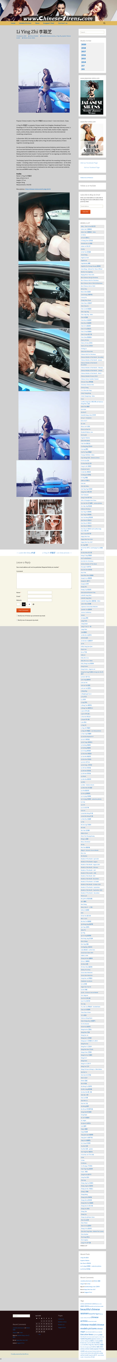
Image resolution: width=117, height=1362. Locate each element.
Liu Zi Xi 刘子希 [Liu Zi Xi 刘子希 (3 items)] (83, 1344)
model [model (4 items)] (92, 1347)
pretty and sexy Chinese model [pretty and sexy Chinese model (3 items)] (92, 1351)
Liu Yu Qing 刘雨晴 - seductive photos (91, 799)
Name (18, 592)
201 (83, 69)
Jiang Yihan (84, 629)
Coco (82, 399)
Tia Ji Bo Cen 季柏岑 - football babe (90, 1007)
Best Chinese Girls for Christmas (90, 280)
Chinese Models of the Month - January (91, 360)
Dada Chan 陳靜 (85, 406)
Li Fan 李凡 (84, 697)
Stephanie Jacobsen (86, 981)
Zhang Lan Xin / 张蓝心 (87, 1189)
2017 (83, 51)
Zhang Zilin (84, 1211)
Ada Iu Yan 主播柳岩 (86, 229)
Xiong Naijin (84, 1115)
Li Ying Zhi (58, 36)
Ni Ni (82, 913)
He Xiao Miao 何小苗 (86, 552)
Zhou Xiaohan (84, 1234)
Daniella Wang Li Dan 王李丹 (88, 415)
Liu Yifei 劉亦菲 (85, 790)
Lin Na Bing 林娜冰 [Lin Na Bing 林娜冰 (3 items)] (98, 1341)
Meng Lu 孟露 (84, 839)
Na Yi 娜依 (83, 901)
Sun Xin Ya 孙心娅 (85, 998)
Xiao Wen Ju (84, 1100)
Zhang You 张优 (85, 1208)
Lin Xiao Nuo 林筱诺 (86, 753)
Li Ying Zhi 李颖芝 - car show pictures (91, 731)
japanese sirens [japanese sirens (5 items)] (95, 1339)
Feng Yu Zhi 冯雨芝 (86, 466)
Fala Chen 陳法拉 (85, 443)
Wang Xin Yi (84, 1058)
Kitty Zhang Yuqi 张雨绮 (87, 663)
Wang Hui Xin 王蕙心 (86, 1029)
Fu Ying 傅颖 (84, 477)
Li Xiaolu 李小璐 (85, 719)
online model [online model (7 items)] (89, 1349)
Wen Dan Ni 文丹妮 (86, 1075)
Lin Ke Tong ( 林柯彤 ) (87, 742)
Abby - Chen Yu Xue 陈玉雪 (88, 226)
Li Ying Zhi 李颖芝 (85, 728)
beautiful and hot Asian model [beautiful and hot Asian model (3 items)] (96, 1306)
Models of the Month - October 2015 (91, 884)
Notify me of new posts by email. (28, 620)
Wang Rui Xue (84, 1043)
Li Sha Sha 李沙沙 (85, 716)
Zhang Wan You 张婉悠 (87, 1203)
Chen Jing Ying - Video (87, 314)
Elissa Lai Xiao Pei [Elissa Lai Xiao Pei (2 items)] (98, 1332)
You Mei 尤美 (84, 1146)
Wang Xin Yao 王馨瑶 (86, 1055)
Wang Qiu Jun (84, 1035)
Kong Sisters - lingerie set (88, 669)
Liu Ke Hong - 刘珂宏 (86, 765)
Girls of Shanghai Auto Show (88, 500)
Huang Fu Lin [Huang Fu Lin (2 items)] (97, 1337)
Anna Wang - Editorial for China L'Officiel (91, 269)
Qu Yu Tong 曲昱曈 (86, 935)
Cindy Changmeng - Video (88, 396)
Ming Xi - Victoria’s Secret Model (89, 850)
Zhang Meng (84, 1194)
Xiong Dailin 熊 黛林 (86, 1112)
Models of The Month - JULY (88, 870)
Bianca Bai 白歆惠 (86, 292)
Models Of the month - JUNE (88, 873)
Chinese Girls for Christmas (88, 354)
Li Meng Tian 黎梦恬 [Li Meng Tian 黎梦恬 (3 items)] (89, 1341)
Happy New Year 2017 (87, 542)
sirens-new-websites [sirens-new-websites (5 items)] (93, 1353)
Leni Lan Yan (84, 682)
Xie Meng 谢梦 (85, 1106)
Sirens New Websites (87, 972)
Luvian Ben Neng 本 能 (25, 553)
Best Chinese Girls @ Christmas (89, 277)
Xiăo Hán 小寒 (84, 1095)
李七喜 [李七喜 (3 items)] (93, 1357)
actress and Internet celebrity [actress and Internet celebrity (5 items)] (88, 1304)
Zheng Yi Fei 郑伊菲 (86, 1228)
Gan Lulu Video (85, 486)
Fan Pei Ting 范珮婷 (86, 452)
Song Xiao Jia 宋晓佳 (86, 978)
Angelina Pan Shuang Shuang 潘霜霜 (91, 266)
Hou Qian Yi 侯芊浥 (86, 567)
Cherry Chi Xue (85, 340)
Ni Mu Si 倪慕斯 (85, 910)
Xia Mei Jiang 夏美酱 (86, 1089)
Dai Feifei (83, 409)
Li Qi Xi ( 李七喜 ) (85, 711)
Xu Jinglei (83, 1120)
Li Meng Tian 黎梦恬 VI (87, 708)
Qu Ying (83, 933)
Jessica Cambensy (86, 612)
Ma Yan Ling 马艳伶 (86, 824)
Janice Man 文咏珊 (86, 604)
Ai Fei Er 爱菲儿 (85, 238)
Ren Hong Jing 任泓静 (87, 938)
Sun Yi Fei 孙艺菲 (85, 1001)
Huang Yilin (84, 587)
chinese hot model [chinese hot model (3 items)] (92, 1321)
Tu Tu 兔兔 (83, 1015)
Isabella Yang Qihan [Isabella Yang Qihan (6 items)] (85, 1339)
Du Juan (83, 423)
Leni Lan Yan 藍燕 (85, 685)
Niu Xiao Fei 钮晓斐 (86, 921)
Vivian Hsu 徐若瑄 (85, 1026)
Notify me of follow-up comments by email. (31, 616)
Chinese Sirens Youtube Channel (89, 379)
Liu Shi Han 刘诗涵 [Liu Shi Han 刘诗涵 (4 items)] (94, 1343)
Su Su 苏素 (84, 984)
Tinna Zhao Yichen (86, 1012)
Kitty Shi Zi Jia (85, 658)
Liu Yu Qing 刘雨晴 (86, 796)
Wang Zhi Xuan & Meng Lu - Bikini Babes (91, 1069)
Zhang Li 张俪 (84, 1191)
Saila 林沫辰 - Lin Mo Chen (88, 950)
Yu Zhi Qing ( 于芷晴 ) (86, 1166)
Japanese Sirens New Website (89, 606)
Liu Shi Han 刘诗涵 (86, 768)
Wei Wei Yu (84, 1072)
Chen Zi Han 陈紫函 (86, 331)
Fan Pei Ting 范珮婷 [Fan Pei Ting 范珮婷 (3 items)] (97, 1334)
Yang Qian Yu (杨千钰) (87, 1137)
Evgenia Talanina (85, 438)
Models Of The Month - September (90, 887)
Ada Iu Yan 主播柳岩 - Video (88, 232)
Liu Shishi (83, 776)
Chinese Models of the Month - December (92, 357)
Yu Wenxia (83, 1163)
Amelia (83, 249)
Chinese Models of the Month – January (91, 370)
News (37, 23)
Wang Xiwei (84, 1061)
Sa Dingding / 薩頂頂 (86, 947)
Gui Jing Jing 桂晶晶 (86, 506)
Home (13, 23)
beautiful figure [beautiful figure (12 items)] (94, 1314)
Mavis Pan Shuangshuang (88, 836)
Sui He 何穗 (84, 989)
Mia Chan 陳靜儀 (85, 847)
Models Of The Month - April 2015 (90, 859)
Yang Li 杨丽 (84, 1129)
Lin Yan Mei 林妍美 (86, 756)
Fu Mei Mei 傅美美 (86, 472)
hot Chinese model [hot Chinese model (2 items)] (90, 1337)
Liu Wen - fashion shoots (87, 785)
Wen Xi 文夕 (84, 1078)
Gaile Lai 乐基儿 (85, 480)
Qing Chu (83, 930)
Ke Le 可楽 (84, 652)
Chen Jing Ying (85, 311)
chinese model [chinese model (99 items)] (88, 1324)
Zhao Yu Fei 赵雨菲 (86, 1225)
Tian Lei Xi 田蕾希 (85, 1009)
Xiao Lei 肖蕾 (84, 1098)
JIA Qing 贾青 (84, 618)
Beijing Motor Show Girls (87, 275)
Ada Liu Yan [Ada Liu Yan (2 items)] (99, 1303)
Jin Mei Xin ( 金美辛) (86, 635)
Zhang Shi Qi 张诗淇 (86, 1200)
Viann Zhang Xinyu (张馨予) (88, 1021)
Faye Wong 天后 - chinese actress (90, 458)
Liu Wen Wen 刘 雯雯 (86, 788)
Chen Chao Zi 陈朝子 (86, 303)
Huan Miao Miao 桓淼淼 (87, 575)
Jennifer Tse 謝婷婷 (86, 609)
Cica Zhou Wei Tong (86, 390)
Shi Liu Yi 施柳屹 (85, 961)
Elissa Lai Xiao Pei (85, 429)
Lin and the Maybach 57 (87, 736)
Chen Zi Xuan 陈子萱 (86, 334)
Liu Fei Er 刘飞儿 (85, 762)
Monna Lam (84, 896)
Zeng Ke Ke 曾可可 (86, 1174)
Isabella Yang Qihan (86, 595)
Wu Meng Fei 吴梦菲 (86, 1086)
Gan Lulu (83, 483)
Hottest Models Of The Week (89, 564)
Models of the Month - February (89, 867)
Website (19, 600)
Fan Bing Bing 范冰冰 (86, 446)
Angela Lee (84, 260)
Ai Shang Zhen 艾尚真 (87, 240)
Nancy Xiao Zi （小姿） (87, 907)
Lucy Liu (83, 810)
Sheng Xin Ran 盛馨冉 (87, 958)
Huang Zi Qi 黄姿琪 (86, 589)
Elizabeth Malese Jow (87, 432)
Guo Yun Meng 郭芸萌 (87, 517)
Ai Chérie (83, 235)
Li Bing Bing (84, 691)
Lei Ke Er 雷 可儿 (85, 677)
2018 (83, 48)
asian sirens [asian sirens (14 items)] (84, 1306)
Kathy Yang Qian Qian (86, 646)
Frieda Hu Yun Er (85, 469)
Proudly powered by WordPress (20, 1354)
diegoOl (82, 1284)
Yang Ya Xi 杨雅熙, (86, 1140)
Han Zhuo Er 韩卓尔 (86, 520)
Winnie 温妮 (84, 1080)
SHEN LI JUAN (84, 955)
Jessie (83, 615)
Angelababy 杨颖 (85, 263)
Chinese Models (34, 36)
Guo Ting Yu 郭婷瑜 (86, 512)
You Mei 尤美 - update (87, 1149)
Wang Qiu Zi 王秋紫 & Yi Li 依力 (89, 1041)
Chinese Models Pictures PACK (89, 376)
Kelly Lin (83, 655)
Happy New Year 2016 (87, 539)
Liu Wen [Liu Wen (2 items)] (101, 1342)
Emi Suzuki (84, 435)
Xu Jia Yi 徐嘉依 (85, 1117)
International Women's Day (88, 592)
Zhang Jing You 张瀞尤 (87, 1183)
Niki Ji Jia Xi (84, 918)
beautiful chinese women (48, 36)
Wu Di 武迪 (84, 1083)
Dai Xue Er (83, 412)
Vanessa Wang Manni (86, 1018)
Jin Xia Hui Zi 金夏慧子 (87, 641)
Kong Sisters (84, 666)
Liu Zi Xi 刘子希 (85, 807)
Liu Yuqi (83, 802)
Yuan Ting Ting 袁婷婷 (87, 1169)
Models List (61, 1324)
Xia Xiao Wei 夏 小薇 (86, 1092)
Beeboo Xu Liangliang (87, 272)
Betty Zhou (84, 289)
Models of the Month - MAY (88, 876)
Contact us (62, 23)
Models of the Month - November (90, 879)
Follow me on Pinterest (86, 177)
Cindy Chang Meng (86, 393)
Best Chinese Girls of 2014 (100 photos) (91, 283)
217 (83, 65)
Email (18, 596)
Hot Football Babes (86, 558)
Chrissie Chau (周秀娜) (87, 382)
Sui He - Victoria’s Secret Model (89, 992)
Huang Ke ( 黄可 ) (85, 581)
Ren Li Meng (84, 941)
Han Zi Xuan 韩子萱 (86, 533)
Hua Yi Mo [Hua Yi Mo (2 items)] (102, 1337)
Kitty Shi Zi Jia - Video (87, 660)
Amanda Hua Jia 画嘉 (86, 243)
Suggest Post (48, 23)
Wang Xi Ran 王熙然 (86, 1052)
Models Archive (25, 23)
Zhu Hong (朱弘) (85, 1237)
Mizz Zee (83, 853)
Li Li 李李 (83, 699)
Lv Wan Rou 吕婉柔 (86, 819)
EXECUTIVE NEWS (85, 440)
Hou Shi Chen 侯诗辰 (86, 569)
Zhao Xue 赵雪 (85, 1220)
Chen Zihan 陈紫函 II (86, 337)
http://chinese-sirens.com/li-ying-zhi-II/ (38, 189)
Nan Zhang (84, 904)
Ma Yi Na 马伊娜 (85, 830)
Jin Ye (82, 643)
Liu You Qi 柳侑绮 (85, 793)
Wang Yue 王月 (85, 1066)
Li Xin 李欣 (83, 722)
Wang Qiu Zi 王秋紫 (86, 1038)
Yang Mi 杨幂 (84, 1132)
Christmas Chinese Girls (87, 384)
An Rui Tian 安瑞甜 (86, 252)
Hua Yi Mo (83, 572)
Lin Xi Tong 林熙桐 (86, 751)
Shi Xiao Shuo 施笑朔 (86, 967)
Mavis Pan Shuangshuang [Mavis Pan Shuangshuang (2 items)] (85, 1347)
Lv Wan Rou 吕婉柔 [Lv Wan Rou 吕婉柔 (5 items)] (98, 1344)
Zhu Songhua (84, 1240)
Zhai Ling (83, 1180)
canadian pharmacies (86, 1281)
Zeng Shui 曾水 (85, 1177)
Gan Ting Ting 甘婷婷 (86, 489)
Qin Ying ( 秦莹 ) (85, 927)
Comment (19, 571)
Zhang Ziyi (84, 1214)
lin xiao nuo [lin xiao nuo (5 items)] (83, 1343)
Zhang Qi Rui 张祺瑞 (86, 1197)
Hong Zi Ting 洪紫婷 (86, 555)
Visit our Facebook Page (89, 163)
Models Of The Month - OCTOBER (90, 881)
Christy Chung (84, 387)
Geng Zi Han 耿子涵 (86, 497)
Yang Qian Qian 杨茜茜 (87, 1134)
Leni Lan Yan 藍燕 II (86, 688)
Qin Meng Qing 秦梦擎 (87, 924)
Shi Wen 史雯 (84, 964)
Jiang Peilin (84, 621)
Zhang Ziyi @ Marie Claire (88, 1217)
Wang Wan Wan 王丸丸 (87, 1049)
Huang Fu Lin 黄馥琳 (86, 578)
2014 (83, 62)
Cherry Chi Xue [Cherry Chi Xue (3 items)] (87, 1317)
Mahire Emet (84, 833)
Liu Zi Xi (83, 805)
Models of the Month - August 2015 (90, 864)
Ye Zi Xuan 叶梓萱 (85, 1143)
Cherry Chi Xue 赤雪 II (87, 343)
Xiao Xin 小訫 (84, 1103)
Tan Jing (83, 1004)
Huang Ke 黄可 (85, 584)
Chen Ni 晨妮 (84, 317)
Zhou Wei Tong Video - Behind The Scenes (92, 1231)
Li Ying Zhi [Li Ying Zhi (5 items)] (90, 1344)
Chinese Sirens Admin (29, 38)
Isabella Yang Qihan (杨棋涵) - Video (90, 601)
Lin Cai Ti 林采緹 (85, 739)
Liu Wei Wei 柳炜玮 (86, 779)
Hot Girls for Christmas (87, 561)
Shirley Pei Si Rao (85, 970)
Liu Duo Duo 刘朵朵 (86, 759)
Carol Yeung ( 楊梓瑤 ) (87, 294)
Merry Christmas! (85, 842)
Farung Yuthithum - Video (87, 455)
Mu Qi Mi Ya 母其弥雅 (86, 898)
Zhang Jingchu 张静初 (87, 1186)
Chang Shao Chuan (86, 300)
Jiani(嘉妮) (84, 632)
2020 (83, 44)
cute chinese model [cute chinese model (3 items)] (90, 1332)
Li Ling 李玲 (84, 702)
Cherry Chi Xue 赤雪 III (87, 346)
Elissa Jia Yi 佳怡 (85, 426)
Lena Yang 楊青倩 (85, 679)
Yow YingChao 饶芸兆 (87, 1152)
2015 (83, 58)
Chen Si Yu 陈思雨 (86, 326)
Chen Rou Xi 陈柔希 (86, 320)
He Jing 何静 (84, 545)
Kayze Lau (83, 649)
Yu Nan (83, 1160)
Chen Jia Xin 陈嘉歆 (86, 309)
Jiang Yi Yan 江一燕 (86, 626)
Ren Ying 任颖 (84, 944)
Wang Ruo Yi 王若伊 (86, 1046)
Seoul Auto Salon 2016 (87, 952)
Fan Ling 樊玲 (84, 449)
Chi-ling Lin (84, 348)
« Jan (39, 1334)
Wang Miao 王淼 (85, 1032)
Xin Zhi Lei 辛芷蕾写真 (87, 1109)
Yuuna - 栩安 (84, 1171)
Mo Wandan (84, 856)
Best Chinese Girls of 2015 (88, 286)
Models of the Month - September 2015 (91, 890)
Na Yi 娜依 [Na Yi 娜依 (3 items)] (97, 1347)
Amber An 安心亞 (85, 246)
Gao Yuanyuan (85, 494)
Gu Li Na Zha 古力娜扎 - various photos (91, 503)
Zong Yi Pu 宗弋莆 (86, 1243)
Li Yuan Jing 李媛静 (86, 733)
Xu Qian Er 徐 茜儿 (86, 1123)
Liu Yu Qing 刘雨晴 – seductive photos (90, 1266)
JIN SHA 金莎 (84, 638)
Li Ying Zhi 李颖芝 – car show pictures (57, 553)
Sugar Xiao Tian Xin (86, 987)
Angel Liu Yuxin (85, 257)
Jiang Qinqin (84, 623)
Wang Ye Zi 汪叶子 (86, 1063)
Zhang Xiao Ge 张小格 (87, 1206)
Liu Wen (83, 782)
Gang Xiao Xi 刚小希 (86, 492)
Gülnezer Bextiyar (86, 509)
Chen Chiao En (85, 306)
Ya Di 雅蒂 (83, 1126)
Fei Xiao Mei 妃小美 (86, 463)
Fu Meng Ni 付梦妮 (86, 475)
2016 (83, 55)
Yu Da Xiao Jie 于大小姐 (87, 1154)
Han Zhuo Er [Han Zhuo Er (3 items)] (83, 1337)
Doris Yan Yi (84, 421)
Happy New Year (85, 536)
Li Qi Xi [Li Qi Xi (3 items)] (88, 1342)
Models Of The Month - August (89, 861)
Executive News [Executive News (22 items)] (86, 1334)
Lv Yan (82, 822)
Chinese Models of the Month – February (92, 367)
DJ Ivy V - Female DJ (86, 418)
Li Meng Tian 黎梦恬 (86, 705)
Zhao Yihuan (84, 1223)
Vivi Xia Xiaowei (85, 1024)
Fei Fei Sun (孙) (85, 460)
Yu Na (82, 1157)
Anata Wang (84, 255)
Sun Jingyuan (84, 995)
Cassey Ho (84, 297)
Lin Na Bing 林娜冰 (86, 745)
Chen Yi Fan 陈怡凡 (86, 329)
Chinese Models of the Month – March (91, 373)
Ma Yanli (83, 827)
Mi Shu (82, 844)
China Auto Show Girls (87, 351)
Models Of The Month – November (90, 893)
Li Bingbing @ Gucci (86, 694)
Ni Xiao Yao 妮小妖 (86, 916)
